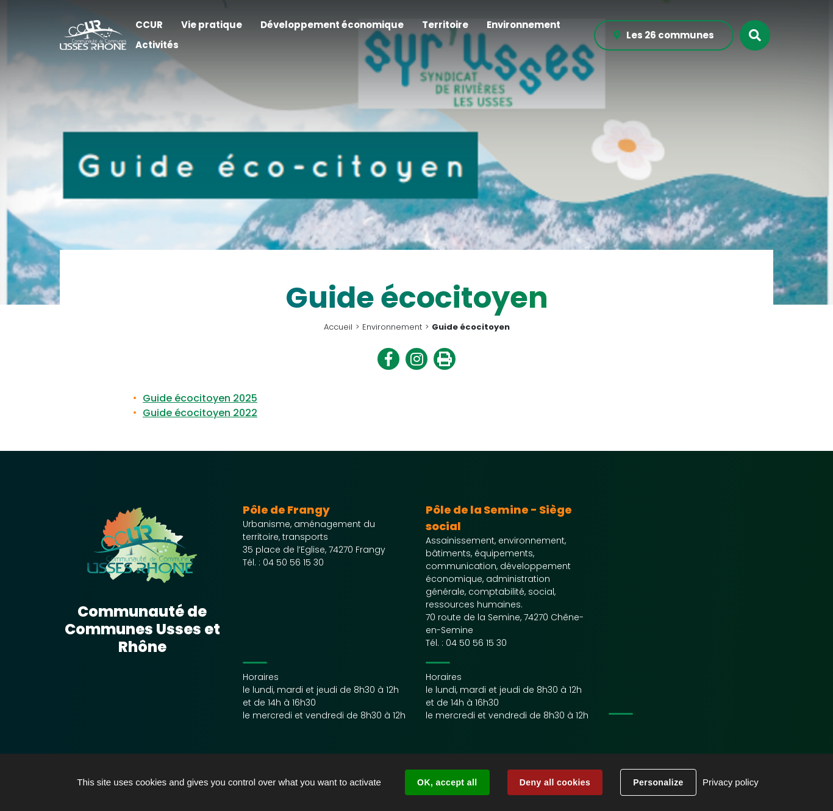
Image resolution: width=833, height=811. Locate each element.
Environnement (392, 327)
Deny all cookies (555, 782)
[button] (149, 25)
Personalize (658, 782)
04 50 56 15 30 (293, 562)
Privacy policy (731, 782)
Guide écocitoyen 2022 (200, 413)
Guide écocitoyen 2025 (200, 398)
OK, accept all (447, 782)
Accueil (338, 327)
